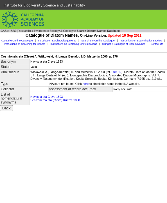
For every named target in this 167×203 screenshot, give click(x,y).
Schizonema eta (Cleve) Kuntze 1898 (55, 100)
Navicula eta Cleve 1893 (46, 96)
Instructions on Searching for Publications (73, 44)
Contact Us (157, 44)
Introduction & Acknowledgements (57, 40)
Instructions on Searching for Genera (24, 44)
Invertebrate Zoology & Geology (54, 30)
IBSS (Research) (20, 30)
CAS (4, 30)
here (86, 83)
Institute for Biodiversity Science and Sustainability (44, 5)
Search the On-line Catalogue (98, 40)
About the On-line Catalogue (17, 40)
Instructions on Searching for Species (141, 40)
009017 (117, 72)
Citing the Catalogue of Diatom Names (124, 44)
